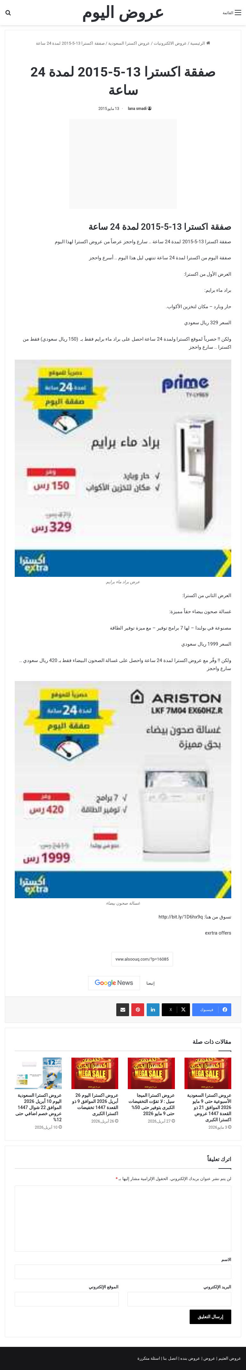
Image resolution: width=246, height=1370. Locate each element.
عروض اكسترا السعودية (129, 43)
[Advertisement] (123, 164)
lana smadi (137, 108)
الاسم (226, 1259)
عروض (209, 1358)
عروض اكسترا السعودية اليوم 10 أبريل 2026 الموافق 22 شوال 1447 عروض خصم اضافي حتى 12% (38, 1107)
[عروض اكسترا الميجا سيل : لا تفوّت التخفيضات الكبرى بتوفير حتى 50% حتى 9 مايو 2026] (151, 1073)
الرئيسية (200, 43)
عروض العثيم (229, 1358)
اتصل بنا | (169, 1358)
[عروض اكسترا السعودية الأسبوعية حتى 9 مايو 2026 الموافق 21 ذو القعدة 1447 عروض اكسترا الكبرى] (208, 1073)
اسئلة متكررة (149, 1358)
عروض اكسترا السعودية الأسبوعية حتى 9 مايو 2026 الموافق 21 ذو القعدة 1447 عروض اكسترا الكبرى (209, 1107)
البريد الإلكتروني (217, 1287)
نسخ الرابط (91, 959)
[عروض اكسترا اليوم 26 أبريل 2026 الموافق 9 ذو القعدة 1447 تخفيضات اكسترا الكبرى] (95, 1073)
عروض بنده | (189, 1358)
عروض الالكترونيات (170, 43)
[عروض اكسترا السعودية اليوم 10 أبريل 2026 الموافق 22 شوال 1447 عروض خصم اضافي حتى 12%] (38, 1073)
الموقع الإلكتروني (104, 1287)
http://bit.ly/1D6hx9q (181, 917)
